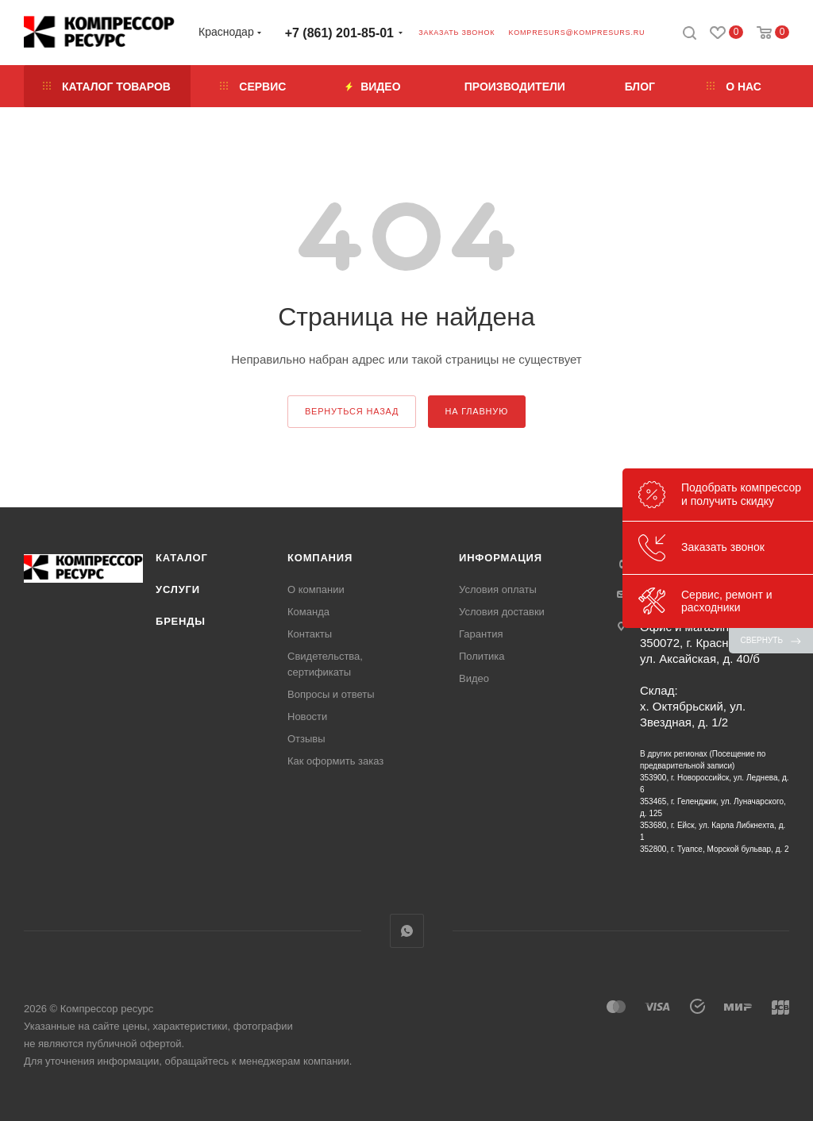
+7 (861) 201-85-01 (339, 33)
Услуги (178, 589)
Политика (482, 656)
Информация (500, 558)
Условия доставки (502, 612)
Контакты (309, 634)
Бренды (181, 621)
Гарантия (481, 634)
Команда (308, 612)
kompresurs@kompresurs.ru (576, 33)
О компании (316, 589)
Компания (320, 558)
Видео (474, 678)
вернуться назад (352, 411)
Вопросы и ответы (330, 694)
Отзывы (306, 739)
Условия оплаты (498, 589)
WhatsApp (407, 931)
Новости (307, 716)
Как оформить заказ (335, 761)
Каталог (182, 558)
